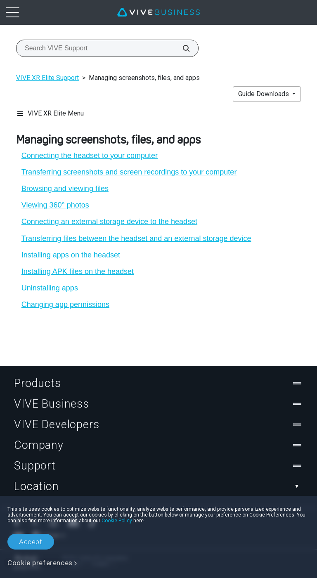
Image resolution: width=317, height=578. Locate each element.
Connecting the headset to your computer (89, 155)
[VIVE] (158, 12)
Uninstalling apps (49, 288)
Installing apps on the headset (70, 255)
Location (158, 486)
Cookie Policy (117, 521)
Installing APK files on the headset (77, 271)
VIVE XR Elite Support (47, 78)
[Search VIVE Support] (181, 48)
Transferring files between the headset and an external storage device (136, 238)
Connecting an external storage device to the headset (109, 221)
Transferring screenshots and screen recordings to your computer (129, 172)
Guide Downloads (264, 94)
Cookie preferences (40, 563)
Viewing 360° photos (55, 205)
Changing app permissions (65, 304)
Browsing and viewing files (65, 188)
